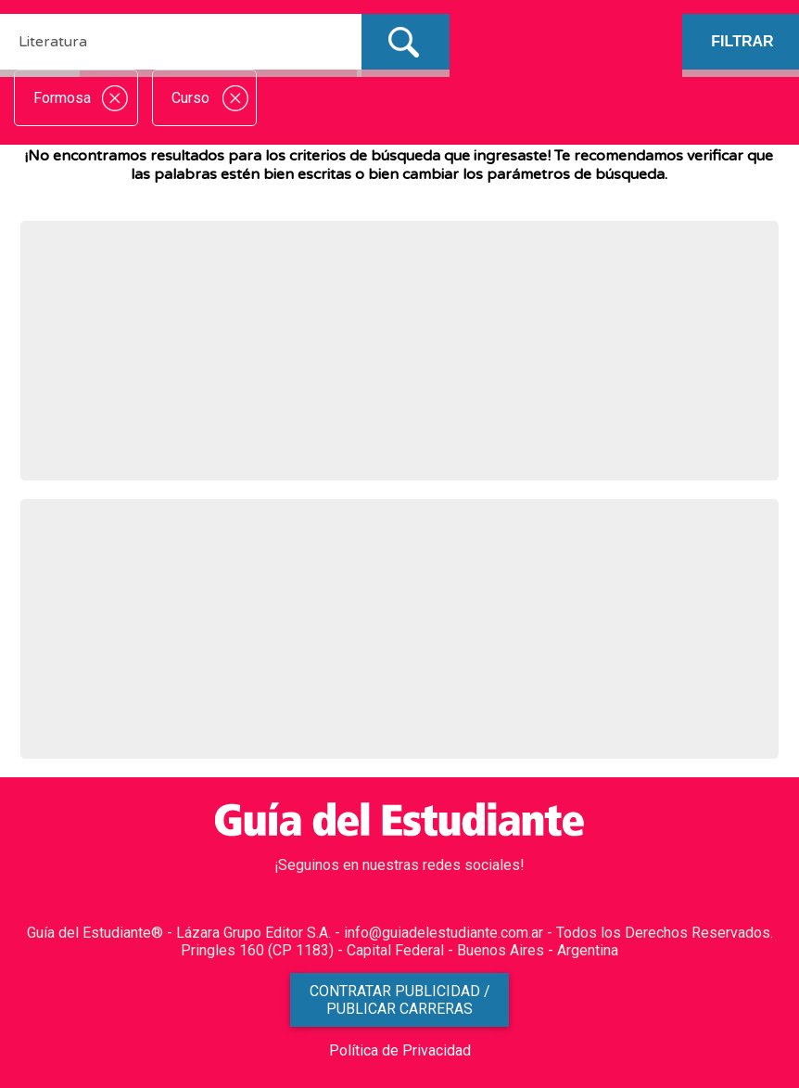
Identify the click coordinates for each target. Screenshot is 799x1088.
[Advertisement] (400, 350)
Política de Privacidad (400, 1050)
